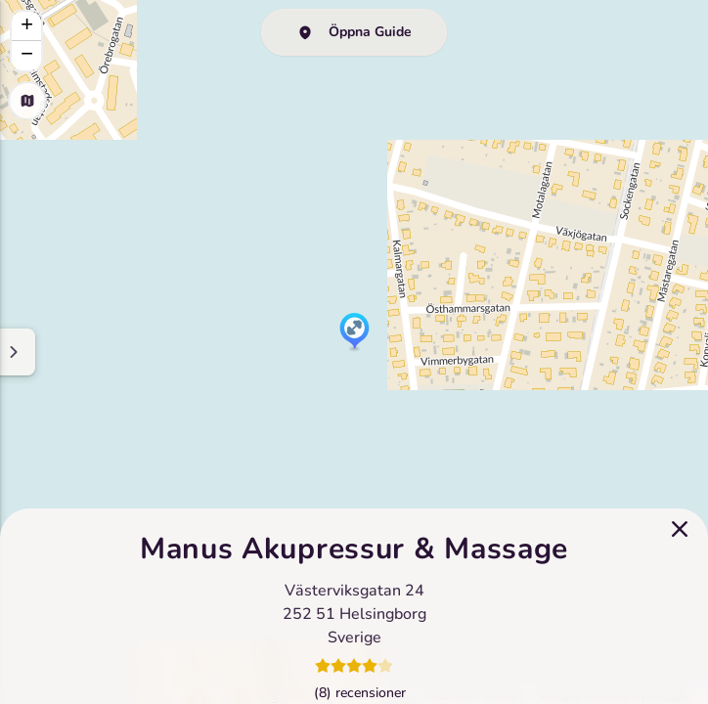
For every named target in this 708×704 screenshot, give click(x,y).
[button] (354, 332)
